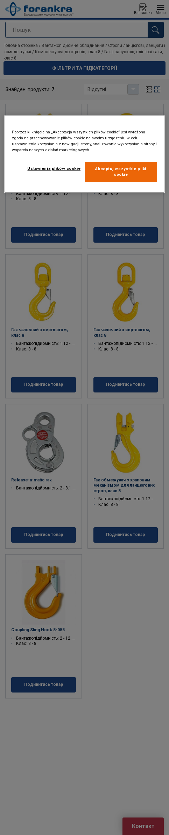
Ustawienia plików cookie (53, 168)
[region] (84, 154)
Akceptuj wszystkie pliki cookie (120, 171)
